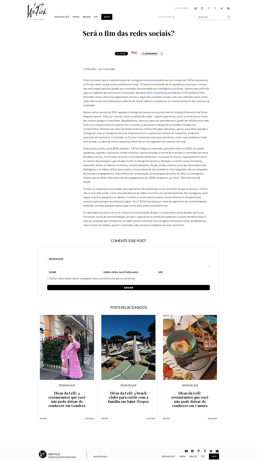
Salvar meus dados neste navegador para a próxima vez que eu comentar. (93, 278)
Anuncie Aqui (182, 8)
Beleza (87, 17)
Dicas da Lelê (61, 17)
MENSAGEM (128, 261)
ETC (96, 17)
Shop (107, 17)
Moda (76, 17)
